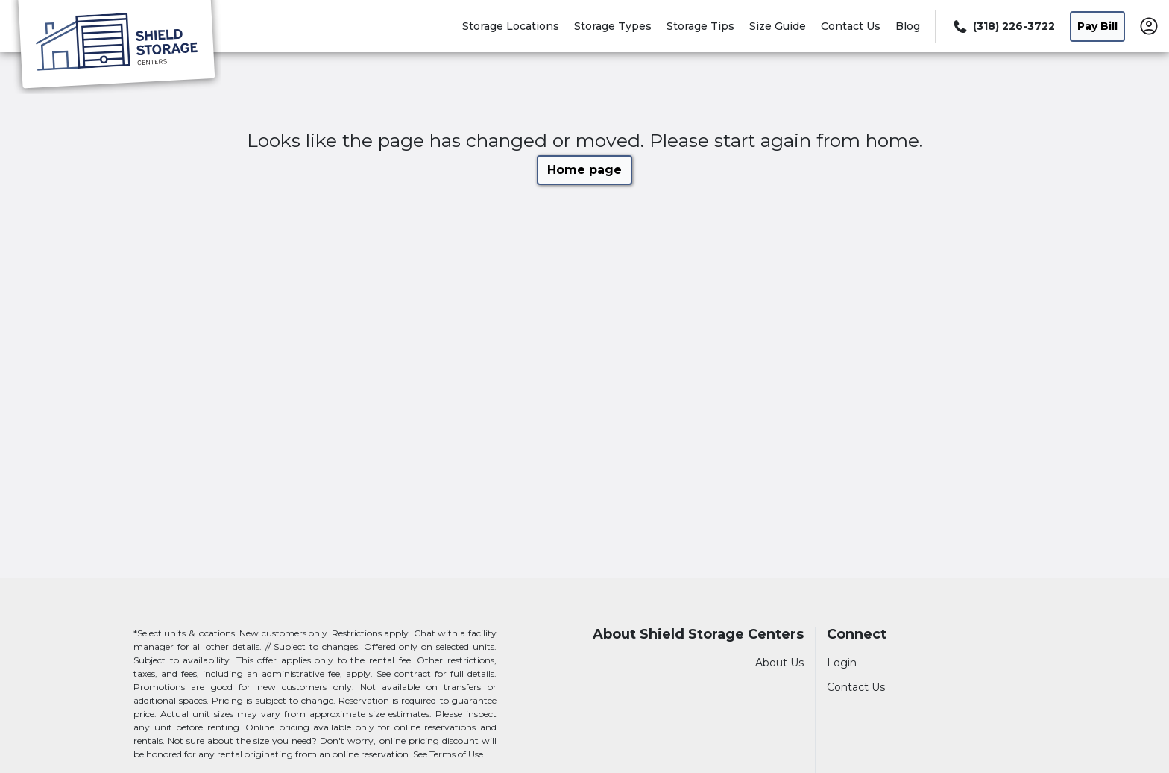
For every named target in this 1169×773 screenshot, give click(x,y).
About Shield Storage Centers (698, 634)
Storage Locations (510, 26)
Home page (584, 170)
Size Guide (777, 26)
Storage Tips (700, 26)
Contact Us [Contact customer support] (856, 687)
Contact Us (850, 26)
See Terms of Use (448, 754)
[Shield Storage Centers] (116, 47)
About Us (779, 662)
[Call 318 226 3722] (1003, 26)
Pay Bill (1097, 26)
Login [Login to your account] (842, 662)
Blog (907, 26)
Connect (856, 634)
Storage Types (613, 26)
